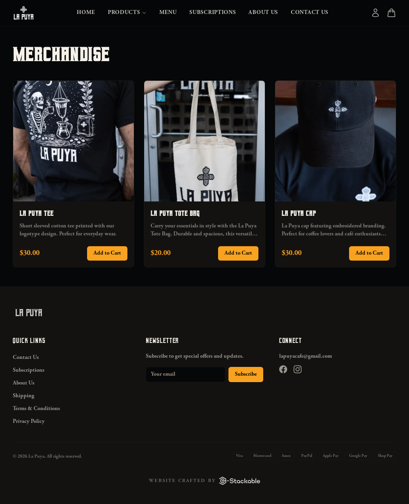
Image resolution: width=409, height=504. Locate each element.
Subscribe (246, 374)
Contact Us (309, 13)
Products (127, 13)
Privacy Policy (29, 421)
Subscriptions (212, 13)
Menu (168, 13)
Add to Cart (107, 253)
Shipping (23, 396)
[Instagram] (298, 369)
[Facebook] (283, 369)
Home (86, 13)
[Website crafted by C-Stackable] (204, 481)
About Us (263, 13)
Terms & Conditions (36, 409)
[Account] (375, 13)
